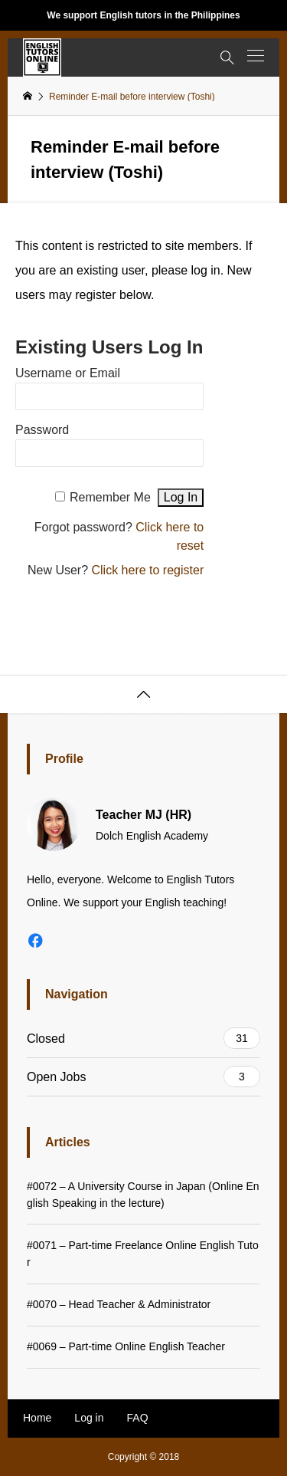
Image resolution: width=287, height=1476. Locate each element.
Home (37, 1418)
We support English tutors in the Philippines (143, 15)
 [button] (144, 694)
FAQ (137, 1418)
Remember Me (110, 497)
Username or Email (67, 373)
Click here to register (148, 570)
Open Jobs (143, 1076)
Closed (143, 1038)
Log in (88, 1418)
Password (42, 429)
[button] (256, 55)
